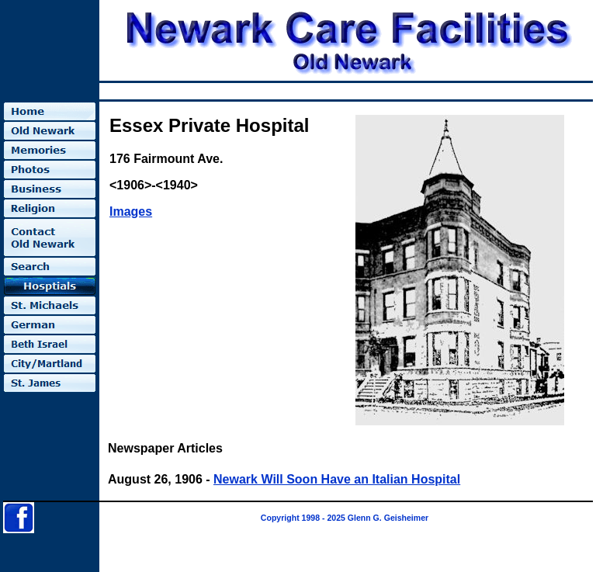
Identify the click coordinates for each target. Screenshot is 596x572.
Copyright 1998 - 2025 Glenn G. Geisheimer (344, 517)
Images (130, 211)
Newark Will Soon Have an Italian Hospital (336, 479)
